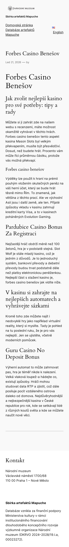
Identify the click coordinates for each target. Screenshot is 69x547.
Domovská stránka (19, 25)
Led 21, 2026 (13, 62)
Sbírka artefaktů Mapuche (22, 16)
